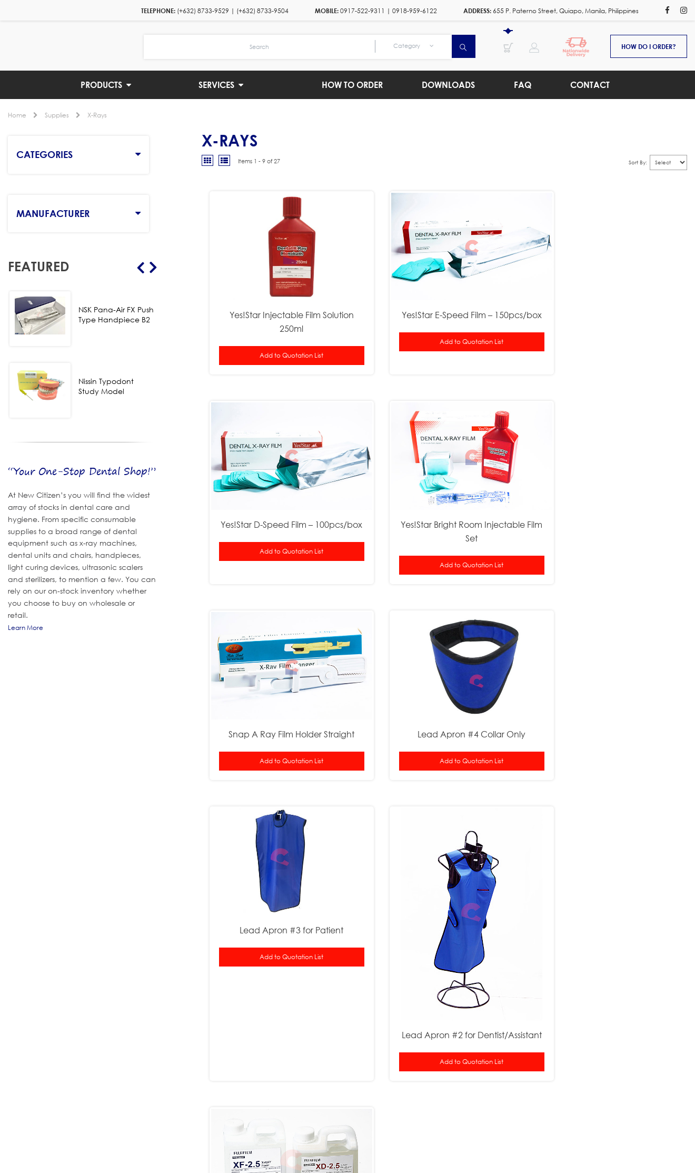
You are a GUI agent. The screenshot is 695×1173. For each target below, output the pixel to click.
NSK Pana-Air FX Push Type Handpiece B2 (116, 314)
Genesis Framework (390, 1109)
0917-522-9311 (362, 10)
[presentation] (503, 1038)
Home (17, 115)
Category (413, 46)
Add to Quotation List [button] (282, 343)
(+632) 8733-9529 (203, 10)
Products (169, 1122)
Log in (484, 1109)
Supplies (57, 115)
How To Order (318, 1122)
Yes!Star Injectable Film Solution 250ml (282, 309)
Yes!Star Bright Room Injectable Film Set (282, 507)
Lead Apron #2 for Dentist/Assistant (444, 821)
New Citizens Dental (305, 1109)
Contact (527, 1122)
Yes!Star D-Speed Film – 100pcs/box (606, 309)
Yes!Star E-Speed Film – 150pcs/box (444, 309)
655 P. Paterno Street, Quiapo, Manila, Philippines (566, 10)
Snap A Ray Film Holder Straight (444, 500)
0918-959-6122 (414, 10)
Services (238, 1122)
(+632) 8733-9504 (262, 10)
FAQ (472, 1122)
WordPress (449, 1109)
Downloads (408, 1122)
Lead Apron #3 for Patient (282, 697)
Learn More (25, 627)
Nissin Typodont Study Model (106, 386)
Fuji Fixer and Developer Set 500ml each (606, 704)
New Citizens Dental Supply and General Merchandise (76, 45)
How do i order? (648, 46)
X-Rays (97, 115)
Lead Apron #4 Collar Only (606, 500)
